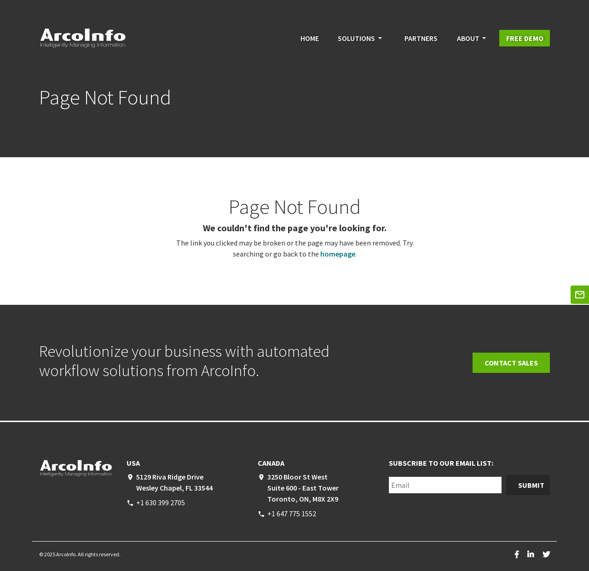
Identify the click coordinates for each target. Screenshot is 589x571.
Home (309, 38)
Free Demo (524, 38)
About (468, 38)
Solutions (356, 38)
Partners (421, 38)
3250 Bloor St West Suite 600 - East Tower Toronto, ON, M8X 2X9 (303, 487)
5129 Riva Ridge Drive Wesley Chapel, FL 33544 (174, 482)
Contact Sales (511, 362)
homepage (337, 253)
